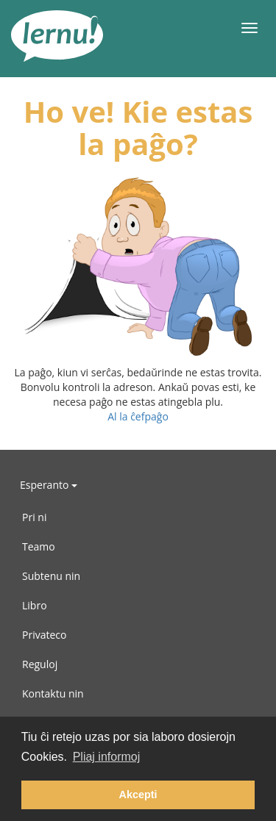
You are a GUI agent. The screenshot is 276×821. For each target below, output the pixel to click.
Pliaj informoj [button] (107, 756)
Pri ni (34, 517)
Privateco (44, 635)
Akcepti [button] (138, 794)
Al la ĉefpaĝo (138, 416)
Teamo (38, 546)
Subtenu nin (51, 576)
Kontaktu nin (53, 693)
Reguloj (39, 664)
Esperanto (48, 485)
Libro (34, 605)
